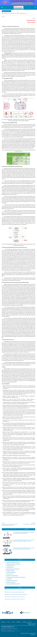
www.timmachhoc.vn (14, 629)
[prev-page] (3, 556)
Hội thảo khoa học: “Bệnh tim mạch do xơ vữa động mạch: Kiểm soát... (17, 594)
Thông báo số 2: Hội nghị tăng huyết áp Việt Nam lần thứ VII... (15, 592)
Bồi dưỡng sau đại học (6, 11)
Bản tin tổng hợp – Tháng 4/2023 (29, 524)
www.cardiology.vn (7, 629)
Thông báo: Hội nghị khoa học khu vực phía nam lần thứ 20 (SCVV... (16, 589)
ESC (35, 634)
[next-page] (5, 556)
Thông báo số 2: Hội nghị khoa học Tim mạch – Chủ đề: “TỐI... (15, 596)
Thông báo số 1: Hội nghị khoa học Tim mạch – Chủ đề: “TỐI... (15, 599)
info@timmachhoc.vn (17, 630)
